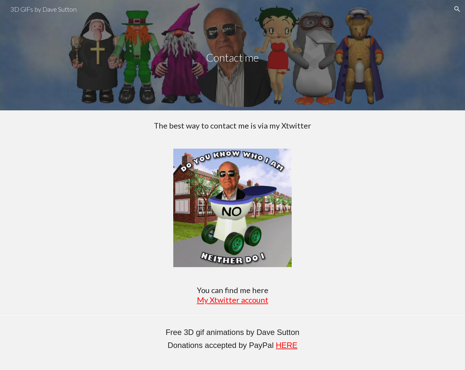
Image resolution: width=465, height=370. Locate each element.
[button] (457, 9)
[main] (232, 50)
